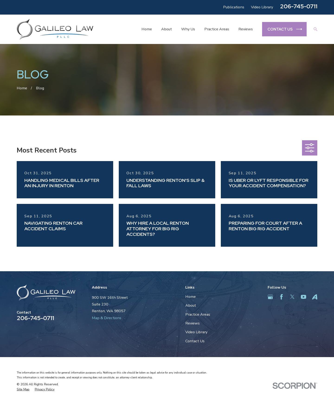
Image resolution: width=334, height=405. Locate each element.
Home (190, 296)
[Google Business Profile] (270, 296)
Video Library (262, 7)
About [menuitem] (166, 29)
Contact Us (195, 341)
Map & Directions (106, 318)
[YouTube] (303, 296)
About (190, 305)
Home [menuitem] (146, 29)
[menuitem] (23, 389)
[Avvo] (314, 296)
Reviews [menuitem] (245, 29)
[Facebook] (281, 296)
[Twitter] (292, 296)
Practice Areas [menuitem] (216, 29)
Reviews (192, 323)
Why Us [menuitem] (188, 29)
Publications (233, 7)
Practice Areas (197, 314)
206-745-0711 (298, 6)
